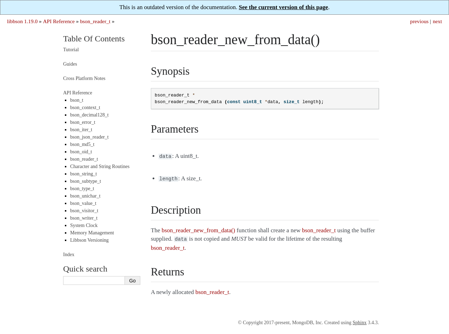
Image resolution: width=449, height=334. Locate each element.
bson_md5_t (82, 144)
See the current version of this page (283, 7)
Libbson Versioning (89, 240)
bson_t (76, 100)
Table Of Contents (94, 38)
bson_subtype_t (85, 181)
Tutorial (71, 49)
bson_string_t (83, 173)
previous (419, 21)
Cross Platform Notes (84, 78)
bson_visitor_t (84, 210)
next (437, 21)
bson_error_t (82, 122)
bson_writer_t (84, 218)
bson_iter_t (81, 129)
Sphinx (360, 320)
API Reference (58, 21)
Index (68, 254)
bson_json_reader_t (89, 137)
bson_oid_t (81, 151)
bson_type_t (82, 188)
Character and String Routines (99, 166)
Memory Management (92, 232)
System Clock (84, 225)
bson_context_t (85, 107)
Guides (70, 64)
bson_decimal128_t (89, 115)
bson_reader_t (95, 21)
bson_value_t (83, 203)
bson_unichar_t (85, 196)
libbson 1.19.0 (22, 21)
